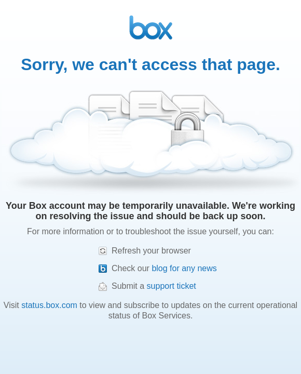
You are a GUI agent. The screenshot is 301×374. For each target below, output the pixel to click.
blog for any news (184, 268)
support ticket (171, 286)
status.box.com (49, 305)
